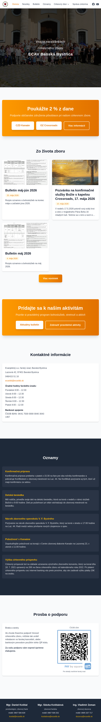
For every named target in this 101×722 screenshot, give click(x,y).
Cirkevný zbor (61, 4)
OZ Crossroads (48, 125)
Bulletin (36, 4)
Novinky (26, 4)
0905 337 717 (87, 713)
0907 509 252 (53, 713)
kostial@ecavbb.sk (17, 716)
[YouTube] (97, 4)
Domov (15, 4)
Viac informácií (76, 125)
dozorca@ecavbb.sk (84, 716)
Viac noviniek (50, 278)
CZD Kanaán (23, 125)
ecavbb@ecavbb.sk (14, 381)
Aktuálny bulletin (29, 324)
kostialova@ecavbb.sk (50, 716)
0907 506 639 (19, 713)
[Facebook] (93, 4)
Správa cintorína (80, 4)
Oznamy (47, 4)
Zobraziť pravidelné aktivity (65, 325)
